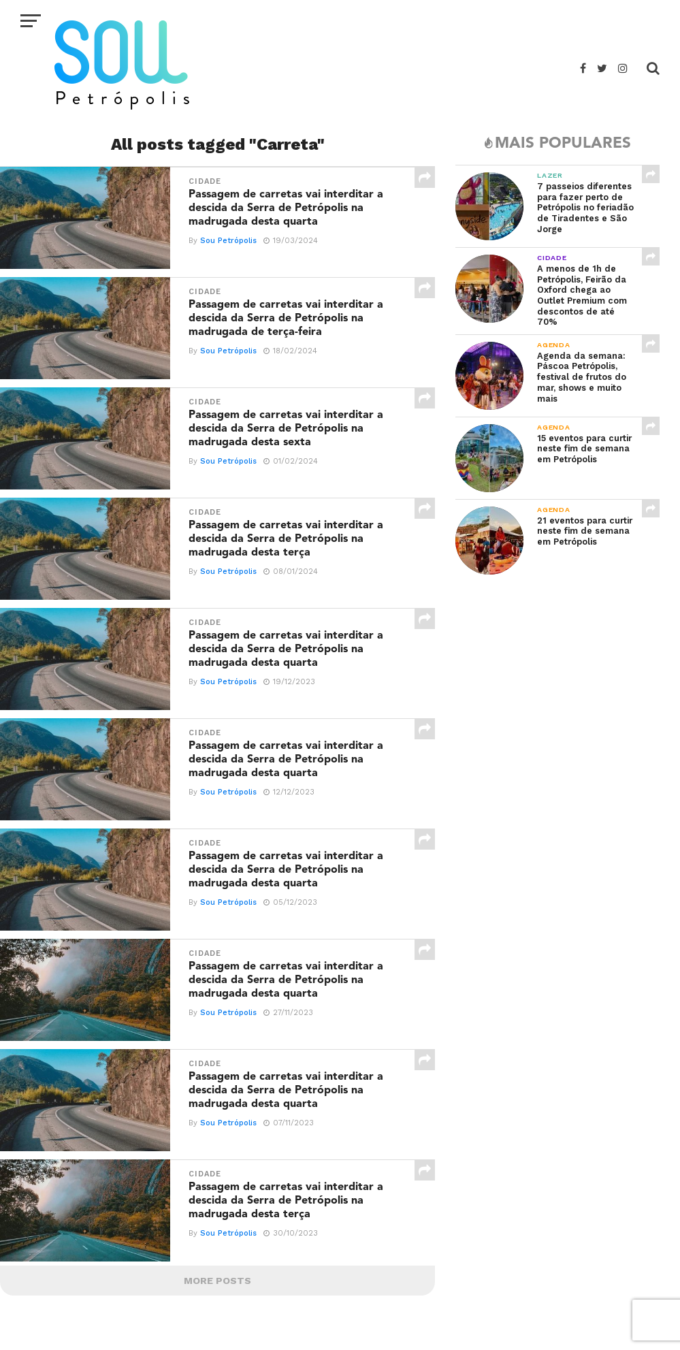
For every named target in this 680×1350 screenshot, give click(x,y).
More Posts (217, 1280)
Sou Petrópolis (228, 240)
